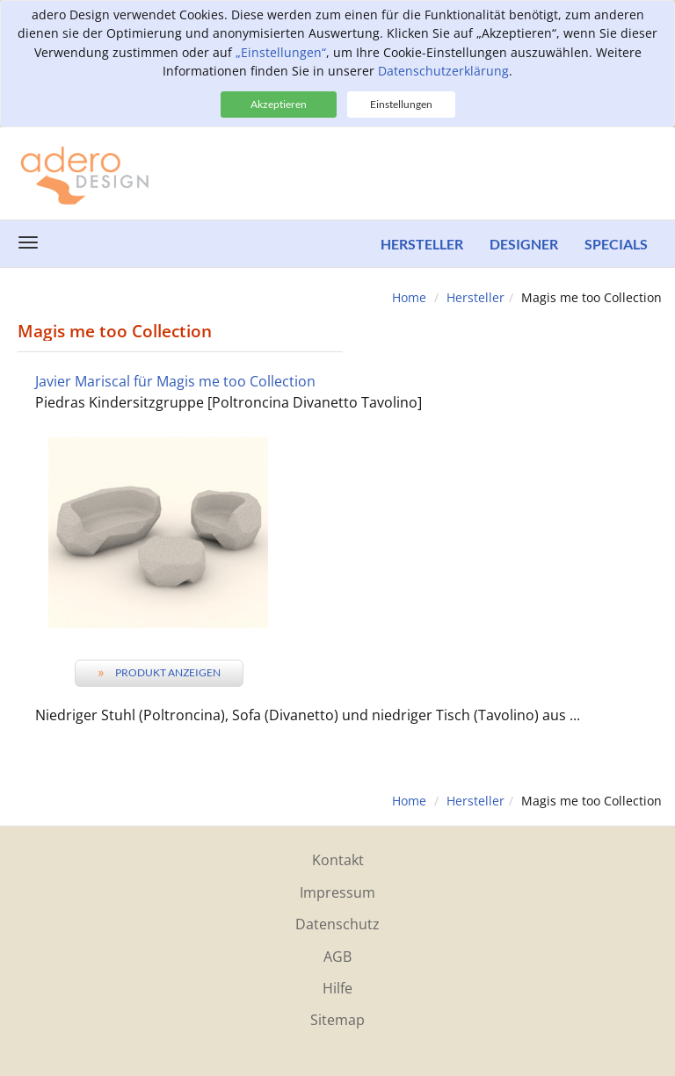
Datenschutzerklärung (443, 70)
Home (409, 297)
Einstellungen (401, 104)
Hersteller (422, 243)
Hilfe (337, 988)
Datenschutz (337, 924)
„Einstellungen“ (281, 52)
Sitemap (337, 1019)
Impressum (337, 892)
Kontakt (338, 860)
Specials (616, 243)
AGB (337, 956)
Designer (524, 243)
